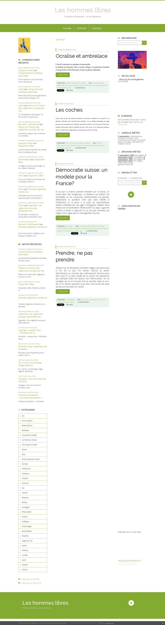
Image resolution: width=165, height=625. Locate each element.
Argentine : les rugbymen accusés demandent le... (30, 208)
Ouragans (26, 507)
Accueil (67, 28)
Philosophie (26, 512)
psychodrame (68, 231)
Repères (25, 536)
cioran (75, 85)
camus (69, 85)
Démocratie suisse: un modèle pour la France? (81, 176)
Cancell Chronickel (29, 435)
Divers (24, 449)
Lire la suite (62, 75)
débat (102, 226)
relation (85, 300)
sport (24, 560)
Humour (25, 483)
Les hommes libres (82, 9)
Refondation (27, 531)
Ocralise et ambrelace (81, 56)
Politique (25, 521)
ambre (64, 88)
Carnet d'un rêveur (29, 440)
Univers (25, 564)
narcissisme (102, 85)
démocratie (95, 226)
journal (80, 145)
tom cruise (100, 145)
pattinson (60, 148)
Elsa (23, 454)
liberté (81, 85)
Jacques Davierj (26, 70)
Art (23, 416)
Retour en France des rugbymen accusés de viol (31, 108)
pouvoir (66, 302)
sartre (64, 85)
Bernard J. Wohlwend (28, 124)
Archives (81, 28)
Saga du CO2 (27, 540)
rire (68, 145)
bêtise (99, 143)
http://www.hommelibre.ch (129, 560)
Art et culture (27, 420)
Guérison (25, 473)
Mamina (25, 497)
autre (103, 300)
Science (25, 550)
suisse (88, 226)
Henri (21, 89)
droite (105, 228)
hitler (59, 88)
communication (94, 300)
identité (88, 85)
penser (98, 83)
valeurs (94, 85)
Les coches (69, 110)
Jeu (23, 488)
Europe (25, 464)
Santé (24, 545)
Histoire (25, 478)
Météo (24, 502)
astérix (76, 231)
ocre (69, 88)
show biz (68, 148)
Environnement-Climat (31, 459)
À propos (97, 28)
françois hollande (89, 228)
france (82, 226)
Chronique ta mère (29, 444)
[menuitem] (67, 28)
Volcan (24, 569)
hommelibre (24, 159)
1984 (81, 231)
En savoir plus (109, 623)
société (25, 555)
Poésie (25, 516)
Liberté (25, 492)
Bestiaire (25, 430)
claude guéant (62, 228)
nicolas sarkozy (75, 228)
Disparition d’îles (26, 146)
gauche (99, 228)
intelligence (61, 145)
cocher (93, 145)
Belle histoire (27, 425)
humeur (87, 145)
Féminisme (26, 468)
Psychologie (27, 526)
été (94, 83)
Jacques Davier (25, 143)
